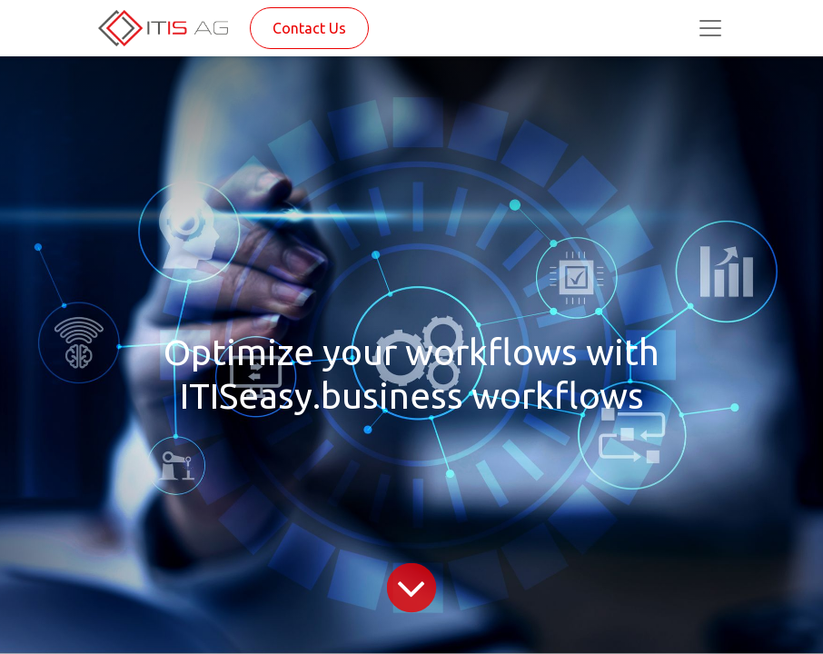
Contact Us (309, 28)
